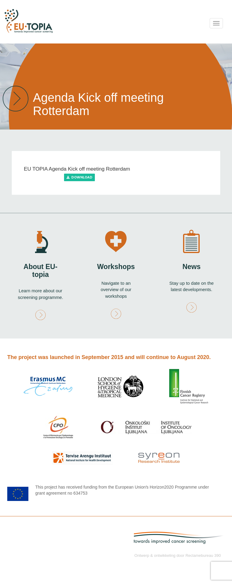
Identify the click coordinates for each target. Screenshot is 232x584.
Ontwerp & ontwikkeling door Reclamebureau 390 (177, 555)
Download (79, 177)
